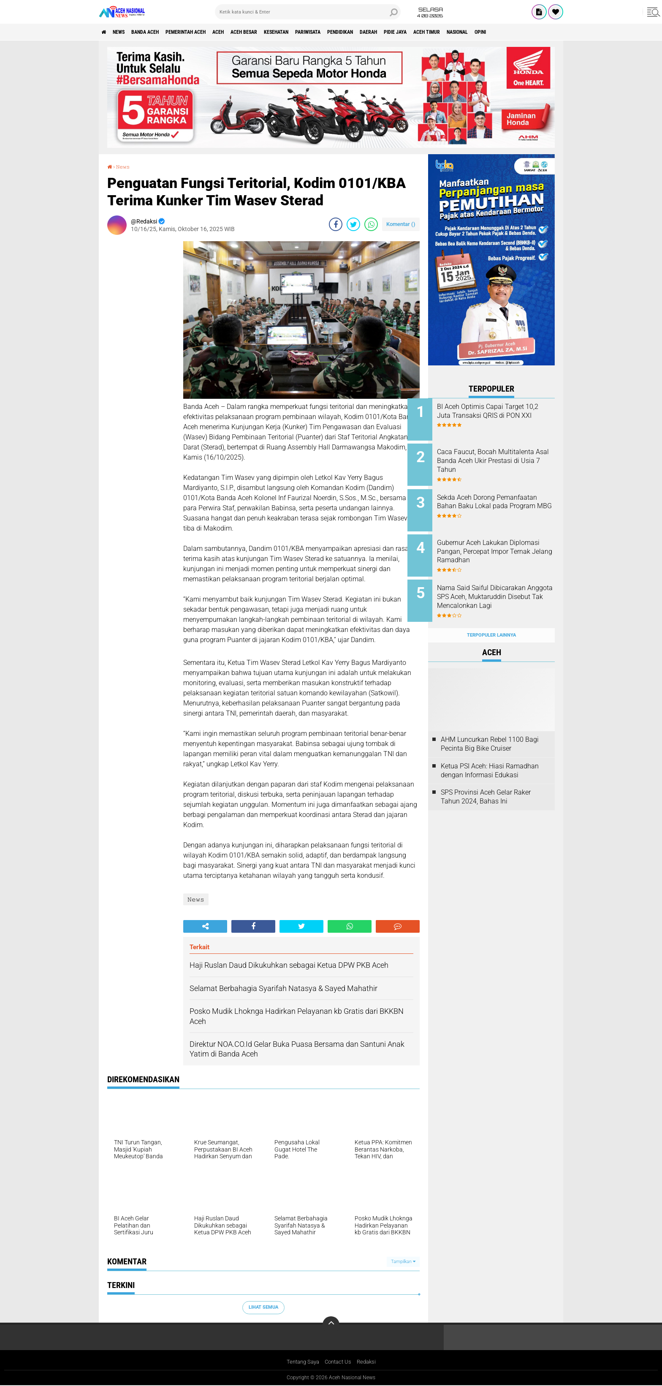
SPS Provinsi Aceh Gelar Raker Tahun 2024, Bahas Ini (486, 780)
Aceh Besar (280, 32)
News (125, 32)
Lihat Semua (263, 1307)
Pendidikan (400, 32)
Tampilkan (403, 1261)
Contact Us (338, 1362)
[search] (308, 11)
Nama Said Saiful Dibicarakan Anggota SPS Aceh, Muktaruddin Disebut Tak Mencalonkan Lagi (502, 590)
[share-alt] (205, 926)
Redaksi (369, 1362)
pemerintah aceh (208, 32)
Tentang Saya (301, 1362)
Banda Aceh (159, 32)
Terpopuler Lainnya (491, 618)
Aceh (248, 32)
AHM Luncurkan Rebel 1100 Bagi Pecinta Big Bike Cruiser (490, 727)
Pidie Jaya (469, 32)
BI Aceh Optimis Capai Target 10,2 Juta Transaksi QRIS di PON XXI (501, 415)
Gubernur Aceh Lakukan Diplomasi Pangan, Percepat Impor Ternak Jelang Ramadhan (500, 548)
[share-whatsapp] (371, 224)
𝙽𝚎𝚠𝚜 (125, 166)
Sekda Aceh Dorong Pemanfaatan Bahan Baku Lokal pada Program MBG (497, 501)
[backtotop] (331, 1324)
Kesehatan (321, 32)
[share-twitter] (353, 224)
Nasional (546, 32)
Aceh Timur (508, 32)
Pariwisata (360, 32)
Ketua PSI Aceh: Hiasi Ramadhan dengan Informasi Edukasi (490, 754)
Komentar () (400, 224)
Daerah (436, 32)
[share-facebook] (335, 224)
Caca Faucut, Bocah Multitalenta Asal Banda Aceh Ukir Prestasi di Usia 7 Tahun (502, 458)
